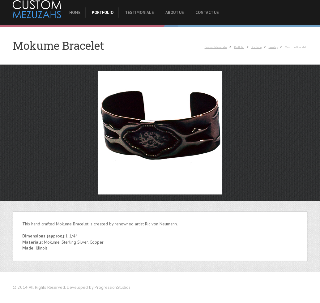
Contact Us (207, 12)
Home (74, 12)
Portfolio (102, 12)
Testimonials (139, 12)
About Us (174, 12)
